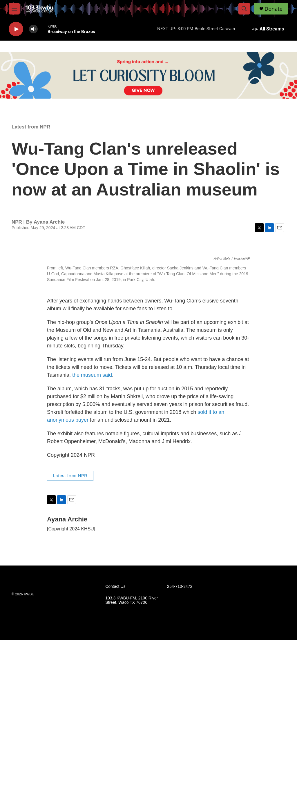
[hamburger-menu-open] (14, 9)
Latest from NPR (31, 127)
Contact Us (115, 738)
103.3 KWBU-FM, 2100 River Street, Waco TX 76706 (131, 752)
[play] (16, 29)
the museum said (92, 527)
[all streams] (268, 29)
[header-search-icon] (244, 9)
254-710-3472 (179, 738)
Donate (273, 9)
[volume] (33, 29)
